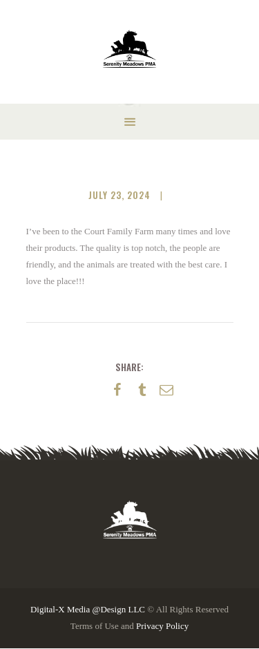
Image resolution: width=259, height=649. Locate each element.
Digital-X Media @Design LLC (87, 609)
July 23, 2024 (119, 195)
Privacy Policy (162, 626)
